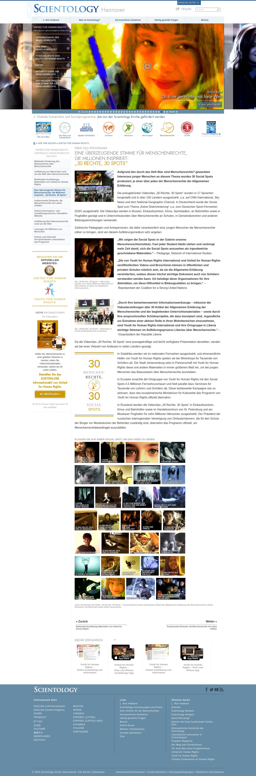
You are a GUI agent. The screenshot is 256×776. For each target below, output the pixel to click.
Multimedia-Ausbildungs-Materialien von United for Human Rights (51, 182)
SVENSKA (79, 713)
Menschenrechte (167, 129)
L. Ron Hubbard (51, 20)
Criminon (109, 129)
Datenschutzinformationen (130, 772)
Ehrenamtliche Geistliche (128, 20)
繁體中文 (38, 732)
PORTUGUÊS (80, 732)
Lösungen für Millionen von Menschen (48, 230)
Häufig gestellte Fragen (166, 20)
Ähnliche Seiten (188, 2)
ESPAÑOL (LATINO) (84, 717)
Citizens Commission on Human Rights (193, 759)
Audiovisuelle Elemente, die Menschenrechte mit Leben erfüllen (48, 203)
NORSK (77, 710)
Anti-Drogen (147, 129)
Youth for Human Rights (184, 756)
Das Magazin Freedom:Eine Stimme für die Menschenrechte (49, 83)
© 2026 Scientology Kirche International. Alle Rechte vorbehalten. (68, 772)
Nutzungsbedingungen (181, 772)
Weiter (172, 111)
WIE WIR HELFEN (47, 143)
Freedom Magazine (211, 135)
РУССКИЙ (39, 729)
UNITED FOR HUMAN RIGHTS (73, 143)
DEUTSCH (39, 740)
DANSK (38, 713)
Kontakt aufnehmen (130, 733)
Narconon (128, 129)
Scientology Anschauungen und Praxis (141, 707)
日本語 (37, 725)
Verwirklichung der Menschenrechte (47, 39)
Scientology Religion (182, 714)
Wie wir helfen (43, 137)
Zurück (84, 111)
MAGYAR (78, 706)
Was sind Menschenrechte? (46, 48)
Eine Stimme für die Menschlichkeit (139, 711)
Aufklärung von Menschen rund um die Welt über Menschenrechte (51, 172)
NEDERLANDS (42, 736)
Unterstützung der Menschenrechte (47, 73)
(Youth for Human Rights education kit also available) (50, 405)
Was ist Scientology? (89, 20)
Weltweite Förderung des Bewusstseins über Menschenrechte (47, 164)
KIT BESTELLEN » (50, 394)
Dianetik (175, 707)
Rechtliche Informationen (210, 772)
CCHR (187, 129)
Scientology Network (182, 711)
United (39, 65)
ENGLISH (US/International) (49, 706)
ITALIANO (78, 728)
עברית (38, 721)
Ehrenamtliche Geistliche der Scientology (187, 729)
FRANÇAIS (40, 717)
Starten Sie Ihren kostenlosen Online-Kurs (192, 723)
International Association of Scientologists (186, 736)
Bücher (205, 20)
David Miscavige (180, 718)
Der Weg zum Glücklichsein (65, 129)
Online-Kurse (127, 725)
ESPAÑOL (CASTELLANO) (88, 721)
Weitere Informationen (132, 729)
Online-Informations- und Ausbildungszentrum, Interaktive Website (50, 213)
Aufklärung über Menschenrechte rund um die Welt (51, 222)
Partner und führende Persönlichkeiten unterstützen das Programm (49, 239)
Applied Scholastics (86, 129)
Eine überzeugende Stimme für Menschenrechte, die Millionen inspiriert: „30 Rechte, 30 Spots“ (50, 192)
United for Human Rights (185, 752)
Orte (122, 736)
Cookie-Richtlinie (156, 772)
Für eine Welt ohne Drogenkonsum (190, 748)
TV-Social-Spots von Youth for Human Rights (50, 57)
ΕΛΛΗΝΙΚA (79, 724)
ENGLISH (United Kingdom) (49, 710)
